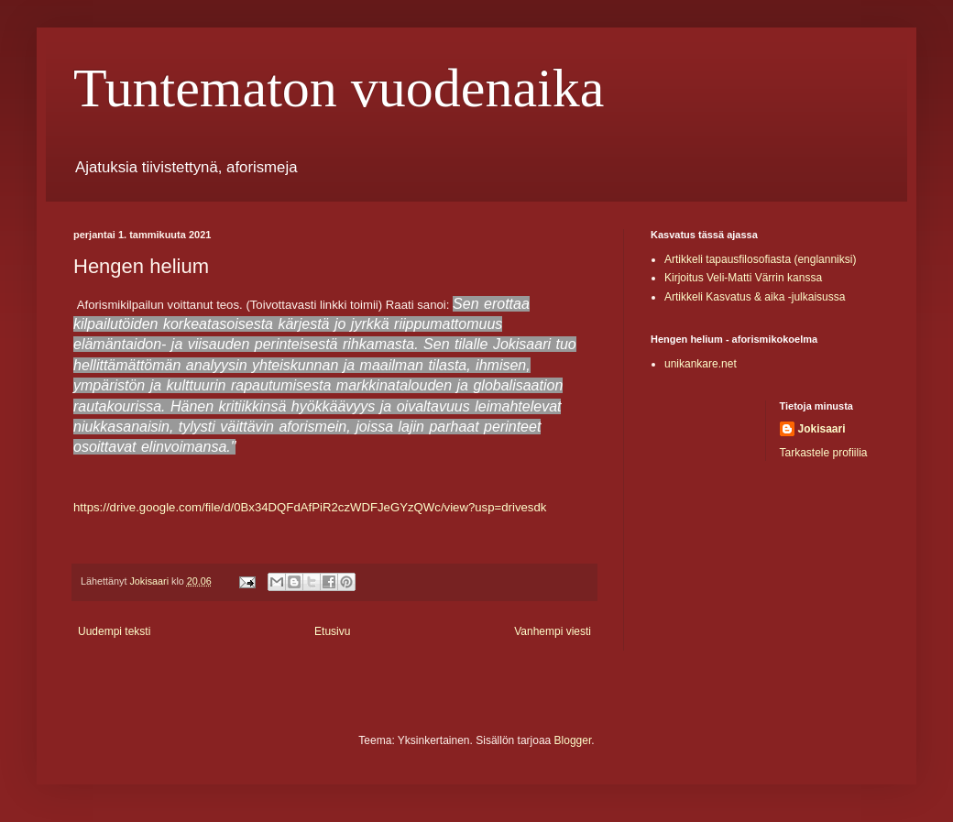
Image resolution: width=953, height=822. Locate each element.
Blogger (573, 740)
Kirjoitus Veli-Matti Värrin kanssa (743, 277)
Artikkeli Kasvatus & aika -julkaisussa (754, 296)
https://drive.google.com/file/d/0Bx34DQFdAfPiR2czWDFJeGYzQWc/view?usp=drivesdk (309, 507)
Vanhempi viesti (552, 631)
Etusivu (332, 631)
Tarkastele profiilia (824, 452)
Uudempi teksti (114, 631)
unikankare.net (700, 363)
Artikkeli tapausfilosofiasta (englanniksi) (760, 259)
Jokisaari (822, 428)
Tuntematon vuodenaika (338, 88)
